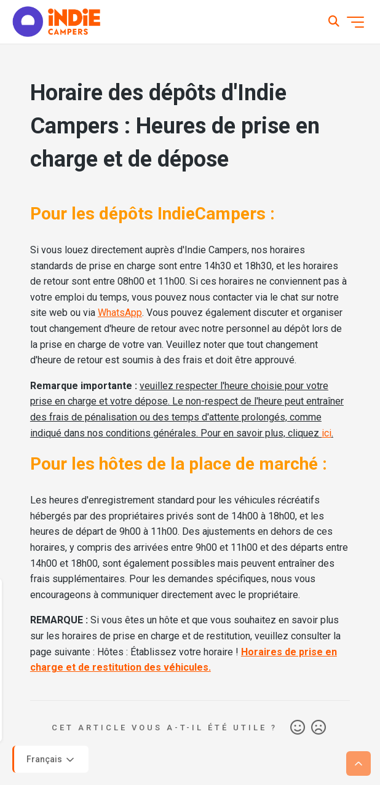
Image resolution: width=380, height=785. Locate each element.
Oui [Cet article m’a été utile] (297, 727)
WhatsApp (120, 312)
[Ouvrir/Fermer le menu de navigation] (355, 22)
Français (51, 760)
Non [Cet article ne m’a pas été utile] (318, 727)
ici (326, 433)
